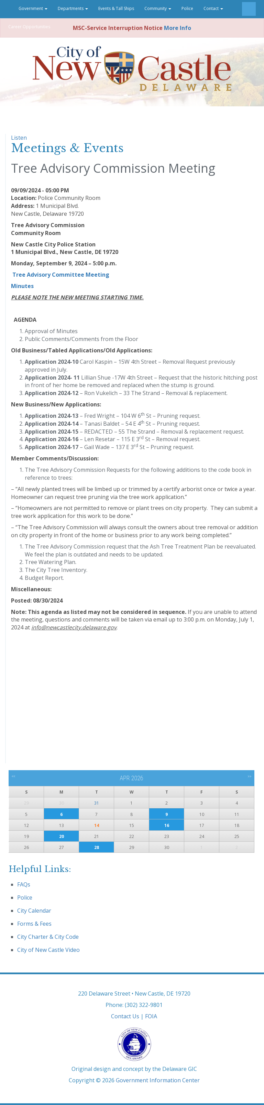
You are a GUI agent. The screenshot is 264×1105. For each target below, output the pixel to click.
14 (96, 825)
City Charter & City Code (48, 937)
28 (96, 847)
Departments (73, 8)
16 (166, 825)
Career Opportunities (29, 27)
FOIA (151, 1016)
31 (96, 803)
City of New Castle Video (48, 950)
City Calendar (34, 910)
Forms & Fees (34, 923)
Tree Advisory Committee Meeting (60, 274)
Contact (213, 8)
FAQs (23, 884)
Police (187, 8)
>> (249, 776)
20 (61, 836)
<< (13, 776)
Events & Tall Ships (116, 8)
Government (33, 8)
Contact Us (125, 1016)
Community (157, 8)
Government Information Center (158, 1080)
